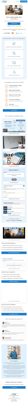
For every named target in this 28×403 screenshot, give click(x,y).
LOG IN (17, 1)
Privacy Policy (14, 399)
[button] (4, 1)
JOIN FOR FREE (24, 1)
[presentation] (14, 265)
